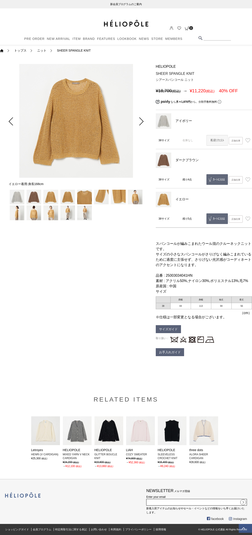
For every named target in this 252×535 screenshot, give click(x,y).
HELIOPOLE (166, 66)
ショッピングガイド (17, 529)
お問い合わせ (99, 529)
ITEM (76, 39)
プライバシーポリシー (138, 529)
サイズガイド (168, 329)
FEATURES (106, 39)
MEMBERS (174, 39)
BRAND (89, 39)
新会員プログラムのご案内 (126, 4)
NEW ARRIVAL (58, 39)
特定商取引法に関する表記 (71, 529)
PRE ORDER (34, 39)
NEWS (144, 39)
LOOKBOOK (127, 39)
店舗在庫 (235, 140)
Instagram (238, 519)
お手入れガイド (170, 352)
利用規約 (116, 529)
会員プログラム (42, 529)
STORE (157, 39)
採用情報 (161, 529)
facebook (215, 519)
